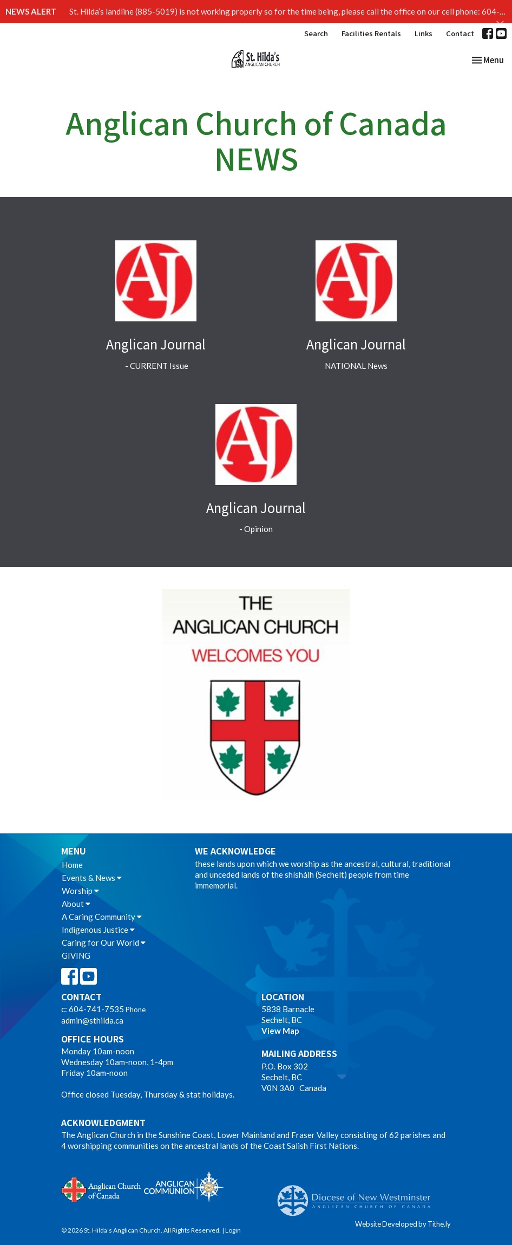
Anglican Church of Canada (101, 1188)
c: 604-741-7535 (92, 1009)
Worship (80, 891)
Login (233, 1230)
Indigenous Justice (98, 929)
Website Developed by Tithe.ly (403, 1224)
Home (72, 865)
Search (316, 33)
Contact (460, 33)
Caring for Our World (104, 942)
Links (423, 33)
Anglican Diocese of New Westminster (358, 1195)
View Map (280, 1030)
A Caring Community (102, 916)
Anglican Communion (183, 1186)
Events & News (92, 878)
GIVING (76, 955)
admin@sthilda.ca (92, 1020)
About (76, 903)
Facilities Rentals (371, 33)
